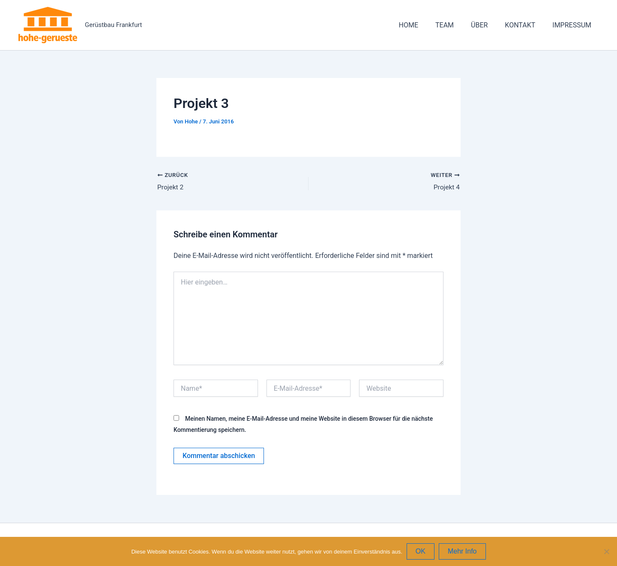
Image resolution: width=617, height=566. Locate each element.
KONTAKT (525, 25)
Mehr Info (462, 551)
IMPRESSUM (573, 25)
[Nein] (606, 551)
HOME (424, 25)
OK (420, 551)
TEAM (456, 25)
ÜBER (487, 25)
